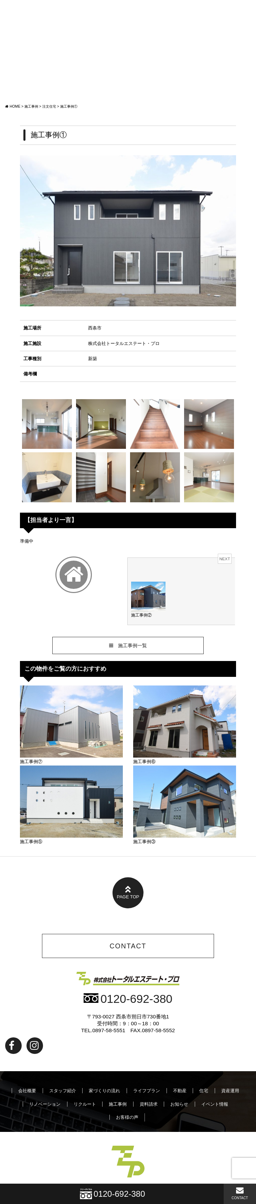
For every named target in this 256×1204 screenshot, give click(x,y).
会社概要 (27, 1090)
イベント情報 (214, 1104)
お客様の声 (127, 1117)
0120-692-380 (128, 999)
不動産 (179, 1090)
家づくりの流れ (104, 1090)
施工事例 (118, 1104)
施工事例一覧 (128, 645)
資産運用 (230, 1090)
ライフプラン (146, 1090)
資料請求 (149, 1104)
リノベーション (45, 1104)
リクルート (85, 1104)
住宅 (203, 1090)
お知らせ (179, 1104)
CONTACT (240, 1193)
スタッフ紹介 (62, 1090)
